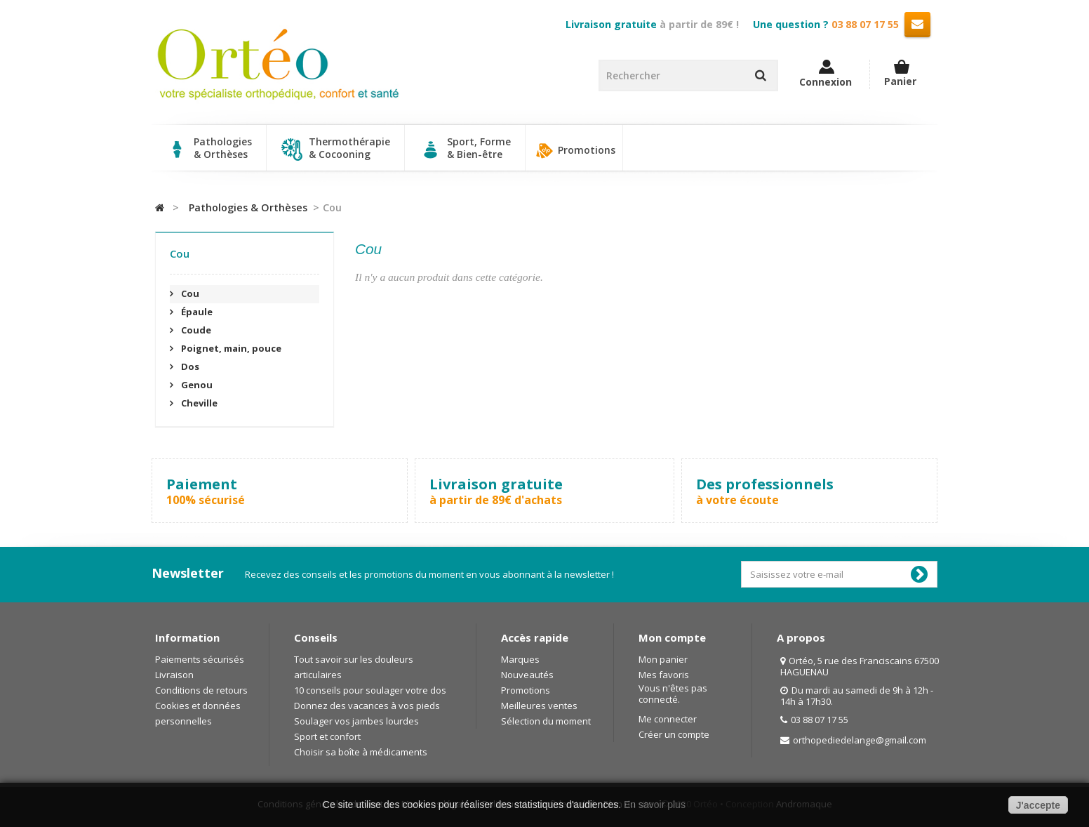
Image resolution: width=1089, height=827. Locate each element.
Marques (520, 659)
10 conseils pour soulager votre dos (370, 690)
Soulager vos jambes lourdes (356, 721)
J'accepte (1038, 805)
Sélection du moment (546, 721)
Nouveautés (527, 674)
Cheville (198, 403)
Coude (195, 330)
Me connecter (668, 719)
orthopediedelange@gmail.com (859, 740)
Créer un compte (674, 734)
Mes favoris (664, 674)
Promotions (574, 150)
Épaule (196, 311)
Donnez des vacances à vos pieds (367, 705)
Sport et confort (327, 736)
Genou (196, 384)
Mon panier (663, 659)
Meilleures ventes (539, 705)
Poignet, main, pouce (230, 348)
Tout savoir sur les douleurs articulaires (353, 667)
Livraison (174, 674)
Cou (189, 293)
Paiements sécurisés (199, 659)
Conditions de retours (201, 690)
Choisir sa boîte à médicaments (360, 752)
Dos (189, 366)
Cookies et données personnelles (198, 713)
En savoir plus (655, 804)
